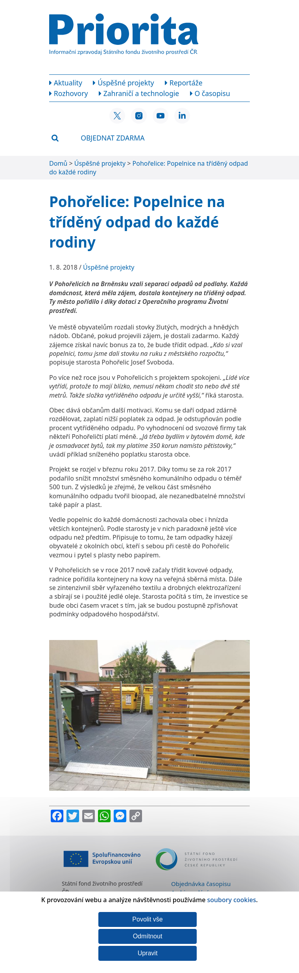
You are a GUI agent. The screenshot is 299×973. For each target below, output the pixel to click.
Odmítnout (147, 936)
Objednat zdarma (112, 137)
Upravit (148, 953)
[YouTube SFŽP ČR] (160, 116)
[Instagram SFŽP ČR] (139, 116)
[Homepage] (123, 37)
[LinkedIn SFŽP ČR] (182, 116)
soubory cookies (231, 899)
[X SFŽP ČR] (117, 116)
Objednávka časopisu (201, 884)
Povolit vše (147, 919)
